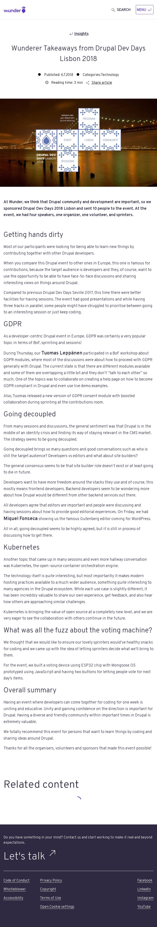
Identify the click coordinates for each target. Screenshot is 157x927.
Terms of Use (50, 898)
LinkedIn (144, 889)
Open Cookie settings (57, 907)
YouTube (144, 907)
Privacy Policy (51, 880)
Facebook (144, 880)
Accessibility (13, 898)
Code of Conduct (17, 880)
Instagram (145, 898)
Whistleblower (15, 889)
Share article (98, 83)
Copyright (48, 889)
